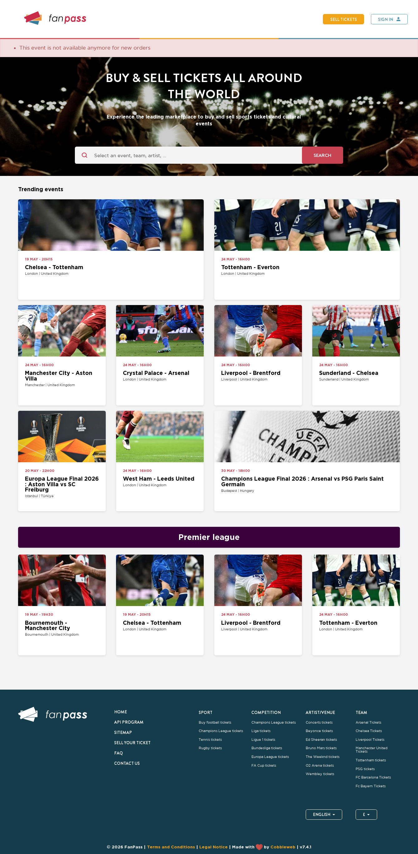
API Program (128, 722)
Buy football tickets (215, 723)
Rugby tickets (210, 748)
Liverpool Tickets (370, 740)
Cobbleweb (282, 846)
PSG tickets (365, 769)
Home (120, 711)
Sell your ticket (132, 742)
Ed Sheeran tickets (321, 740)
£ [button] (366, 814)
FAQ (118, 752)
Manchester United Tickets (371, 750)
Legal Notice (213, 846)
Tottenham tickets (371, 760)
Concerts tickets (319, 723)
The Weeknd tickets (322, 757)
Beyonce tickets (319, 731)
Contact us (127, 763)
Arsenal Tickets (368, 723)
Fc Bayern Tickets (371, 786)
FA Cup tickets (263, 766)
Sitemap (123, 732)
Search (322, 155)
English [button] (324, 814)
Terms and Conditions (171, 846)
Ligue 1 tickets (263, 740)
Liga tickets (260, 731)
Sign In (385, 19)
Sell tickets (343, 19)
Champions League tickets (221, 731)
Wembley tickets (320, 774)
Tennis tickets (210, 740)
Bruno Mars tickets (321, 748)
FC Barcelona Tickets (373, 777)
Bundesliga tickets (266, 748)
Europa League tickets (270, 757)
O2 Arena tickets (320, 766)
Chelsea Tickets (369, 731)
